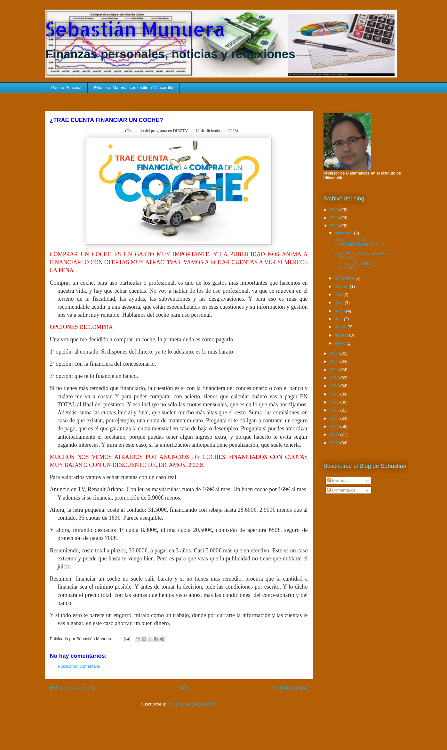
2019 (335, 377)
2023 (335, 225)
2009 (335, 434)
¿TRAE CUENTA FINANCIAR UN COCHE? (360, 243)
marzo (341, 326)
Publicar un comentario (79, 666)
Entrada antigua (289, 687)
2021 (335, 361)
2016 (335, 402)
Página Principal (66, 87)
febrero (342, 335)
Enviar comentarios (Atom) (192, 704)
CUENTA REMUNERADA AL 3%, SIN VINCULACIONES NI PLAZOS (360, 261)
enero (341, 343)
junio (340, 302)
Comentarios (341, 490)
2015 (335, 410)
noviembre (345, 278)
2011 (335, 418)
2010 (335, 426)
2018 (335, 385)
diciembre (344, 233)
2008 (335, 442)
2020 (335, 369)
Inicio (184, 687)
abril (339, 318)
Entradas (338, 480)
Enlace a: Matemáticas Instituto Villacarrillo (133, 87)
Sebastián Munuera (135, 29)
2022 (335, 353)
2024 (335, 217)
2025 (335, 209)
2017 (335, 394)
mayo (340, 310)
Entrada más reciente (73, 687)
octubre (342, 286)
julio (339, 294)
